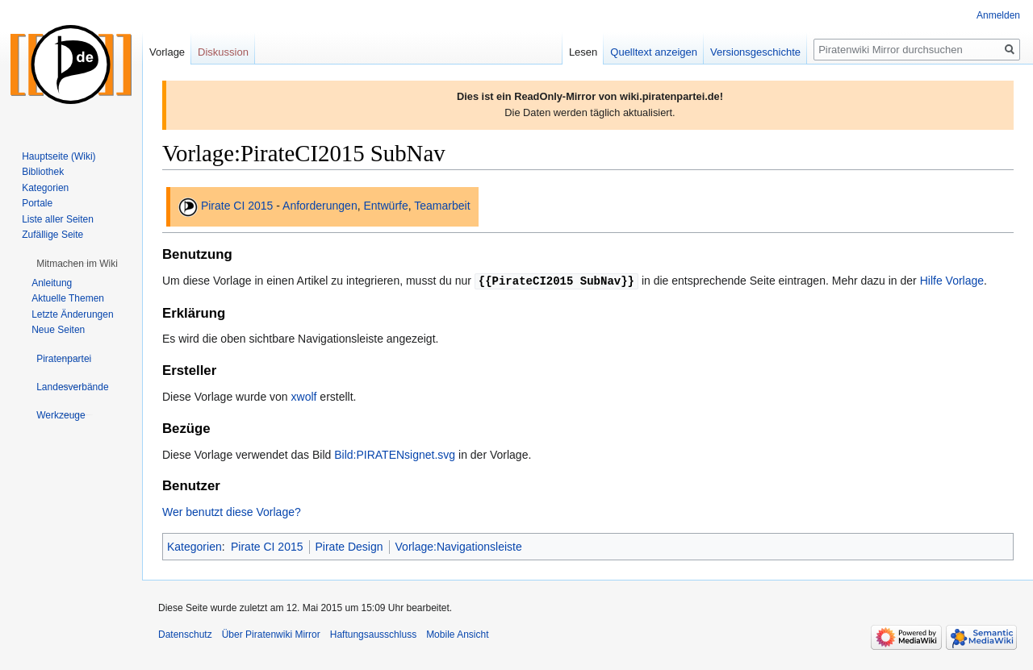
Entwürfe (385, 205)
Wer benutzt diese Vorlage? (231, 511)
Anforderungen (320, 205)
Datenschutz (185, 633)
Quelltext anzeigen (653, 52)
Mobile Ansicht (457, 633)
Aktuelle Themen (67, 298)
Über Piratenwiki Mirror (271, 633)
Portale (37, 203)
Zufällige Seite (52, 234)
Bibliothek (43, 171)
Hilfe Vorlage (952, 280)
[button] (77, 263)
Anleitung (51, 283)
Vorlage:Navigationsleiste (458, 545)
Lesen (583, 52)
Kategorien (194, 545)
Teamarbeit (442, 205)
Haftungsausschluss (373, 633)
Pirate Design (349, 545)
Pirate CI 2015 (237, 205)
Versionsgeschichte (755, 52)
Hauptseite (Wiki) (58, 156)
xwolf (304, 395)
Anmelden (998, 15)
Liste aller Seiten (58, 219)
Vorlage (167, 52)
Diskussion (223, 52)
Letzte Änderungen (72, 314)
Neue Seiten (58, 329)
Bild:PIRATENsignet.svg (394, 453)
